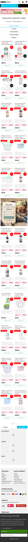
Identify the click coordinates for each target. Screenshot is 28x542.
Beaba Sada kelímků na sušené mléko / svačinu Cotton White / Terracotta (20, 170)
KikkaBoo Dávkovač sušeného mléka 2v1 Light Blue (6, 360)
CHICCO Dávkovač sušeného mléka (6, 294)
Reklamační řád (5, 483)
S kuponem (4, 92)
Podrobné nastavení (7, 535)
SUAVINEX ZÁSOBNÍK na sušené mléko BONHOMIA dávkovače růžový (20, 44)
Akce (3, 473)
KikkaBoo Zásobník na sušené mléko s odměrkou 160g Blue (6, 392)
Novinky (14, 29)
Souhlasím (4, 531)
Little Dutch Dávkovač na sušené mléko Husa (21, 71)
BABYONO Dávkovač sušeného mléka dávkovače (6, 170)
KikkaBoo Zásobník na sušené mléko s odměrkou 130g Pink (20, 360)
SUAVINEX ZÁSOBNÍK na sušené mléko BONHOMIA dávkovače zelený (7, 44)
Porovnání (16, 478)
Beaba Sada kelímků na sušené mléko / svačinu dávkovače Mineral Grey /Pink (20, 106)
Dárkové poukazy (18, 481)
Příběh (3, 476)
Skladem (14, 37)
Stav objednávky (18, 479)
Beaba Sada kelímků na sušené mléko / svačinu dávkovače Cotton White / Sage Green (20, 264)
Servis (15, 473)
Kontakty (4, 479)
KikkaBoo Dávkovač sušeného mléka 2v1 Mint (6, 137)
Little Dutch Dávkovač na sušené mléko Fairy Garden (20, 392)
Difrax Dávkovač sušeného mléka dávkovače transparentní (19, 296)
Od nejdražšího (14, 31)
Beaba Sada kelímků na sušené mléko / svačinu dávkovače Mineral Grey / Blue (20, 231)
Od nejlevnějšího (14, 34)
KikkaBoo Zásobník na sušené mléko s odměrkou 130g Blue (20, 137)
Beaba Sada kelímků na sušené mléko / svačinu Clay (6, 105)
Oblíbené (16, 476)
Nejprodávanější (14, 26)
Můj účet (16, 475)
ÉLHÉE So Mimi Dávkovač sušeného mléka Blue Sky (6, 327)
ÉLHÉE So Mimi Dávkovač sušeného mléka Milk (20, 327)
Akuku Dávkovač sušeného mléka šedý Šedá (7, 72)
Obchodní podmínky (7, 481)
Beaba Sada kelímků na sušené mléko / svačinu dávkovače (6, 262)
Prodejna (4, 478)
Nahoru (5, 427)
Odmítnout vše (14, 539)
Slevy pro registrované (19, 483)
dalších (22, 427)
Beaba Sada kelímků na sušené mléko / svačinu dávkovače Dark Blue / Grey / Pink (7, 231)
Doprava (4, 475)
